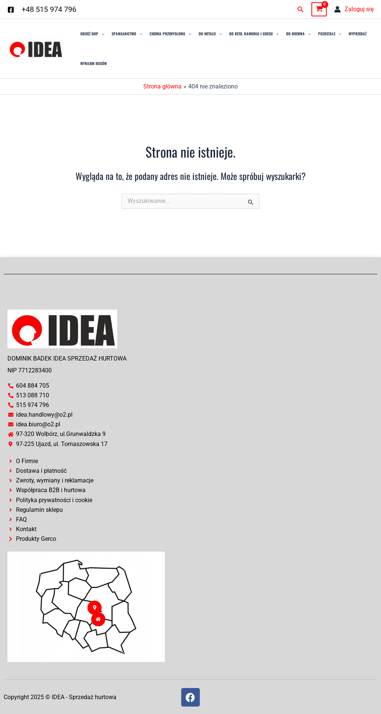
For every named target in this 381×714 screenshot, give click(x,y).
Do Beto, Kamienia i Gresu (254, 34)
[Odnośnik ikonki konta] (354, 9)
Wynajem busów (93, 63)
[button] (300, 9)
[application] (101, 34)
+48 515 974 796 (49, 9)
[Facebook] (10, 9)
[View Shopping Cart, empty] (319, 9)
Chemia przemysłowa (170, 34)
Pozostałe (329, 34)
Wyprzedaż (357, 33)
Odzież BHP (92, 34)
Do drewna (298, 34)
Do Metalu (210, 34)
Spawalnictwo (127, 34)
